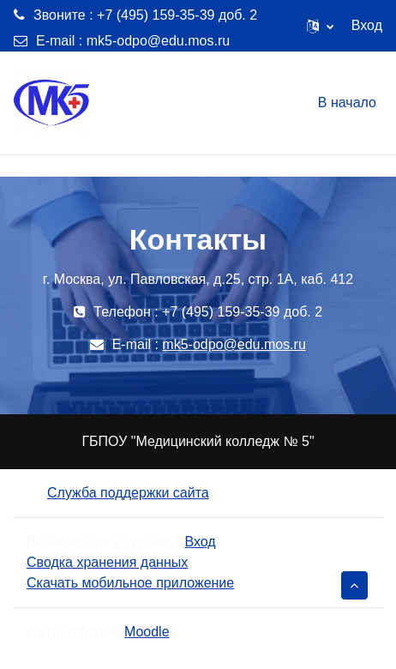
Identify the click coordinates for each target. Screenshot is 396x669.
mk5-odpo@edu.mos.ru (158, 40)
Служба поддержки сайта (118, 492)
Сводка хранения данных (107, 562)
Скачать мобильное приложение (130, 583)
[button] (320, 25)
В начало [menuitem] (347, 102)
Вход (366, 25)
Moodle (146, 631)
